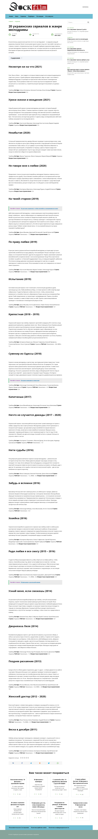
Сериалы (23, 16)
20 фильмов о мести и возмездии (77, 39)
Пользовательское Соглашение (19, 827)
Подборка (31, 16)
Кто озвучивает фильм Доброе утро (78, 60)
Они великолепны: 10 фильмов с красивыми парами (18, 782)
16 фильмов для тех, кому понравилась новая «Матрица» (38, 806)
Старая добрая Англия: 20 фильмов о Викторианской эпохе (80, 782)
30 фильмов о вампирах (38, 781)
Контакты (85, 7)
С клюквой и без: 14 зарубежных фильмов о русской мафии (59, 782)
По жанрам (40, 16)
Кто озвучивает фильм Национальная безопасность (76, 49)
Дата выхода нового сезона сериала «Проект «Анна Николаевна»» (78, 70)
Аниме (11, 16)
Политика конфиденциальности (59, 827)
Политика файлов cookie (39, 827)
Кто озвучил (49, 16)
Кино (16, 16)
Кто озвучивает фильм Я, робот (77, 29)
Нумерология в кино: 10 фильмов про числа (80, 806)
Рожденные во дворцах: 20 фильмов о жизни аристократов (59, 807)
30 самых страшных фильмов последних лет (17, 806)
